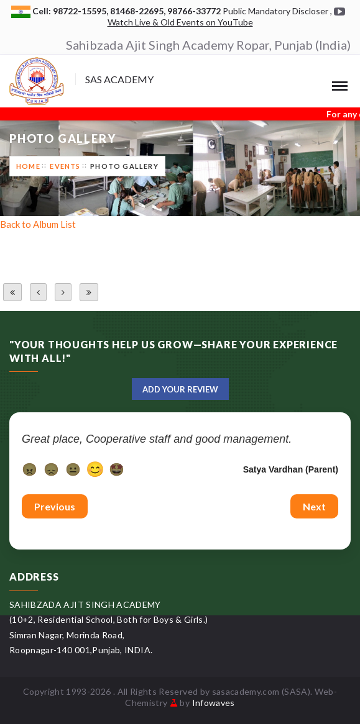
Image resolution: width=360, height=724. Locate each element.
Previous (54, 506)
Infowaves (213, 702)
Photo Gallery (124, 166)
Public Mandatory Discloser (275, 11)
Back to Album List (38, 224)
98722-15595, (81, 11)
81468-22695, (138, 11)
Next (314, 506)
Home (28, 166)
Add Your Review (180, 389)
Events (65, 166)
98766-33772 (195, 11)
